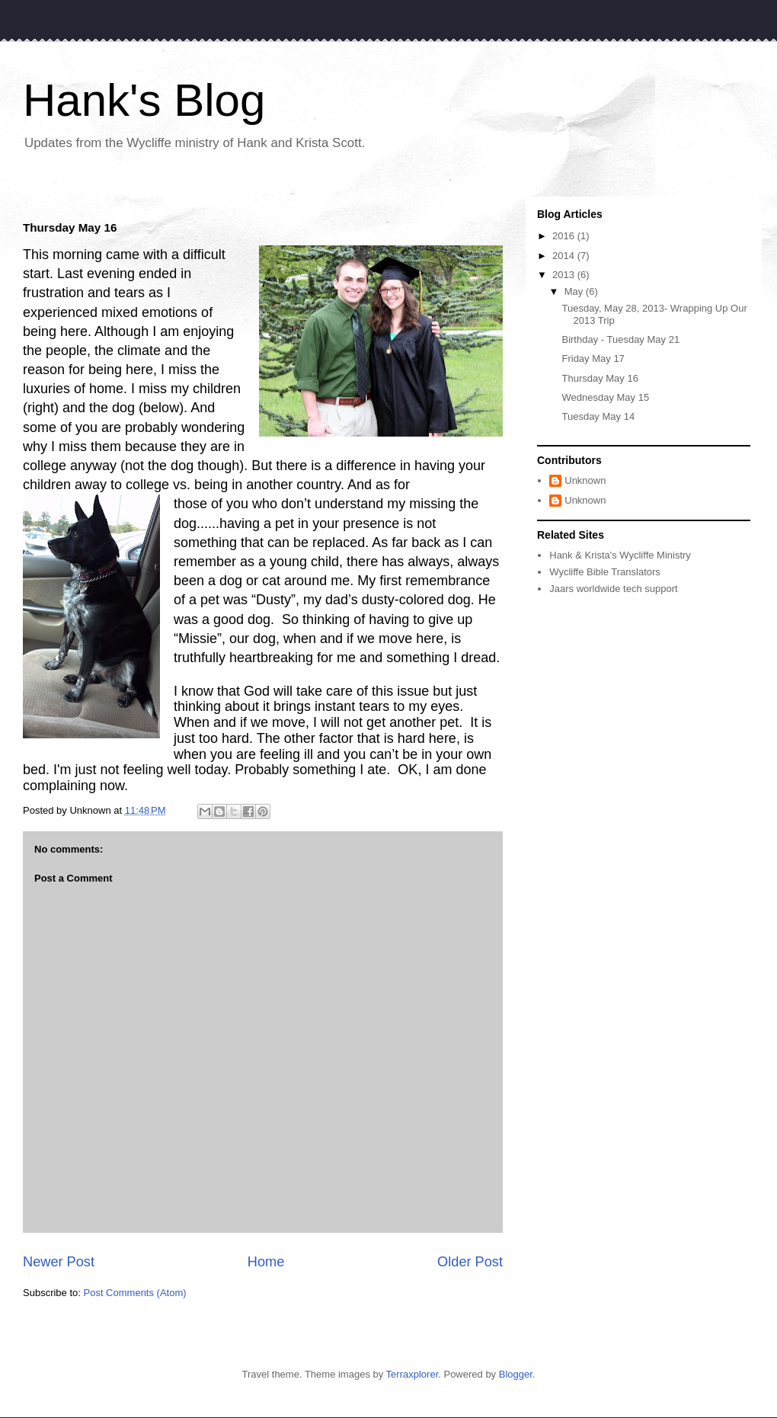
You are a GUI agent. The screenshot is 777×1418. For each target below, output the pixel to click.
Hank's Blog (144, 100)
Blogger (515, 1374)
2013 (564, 274)
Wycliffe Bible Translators (604, 572)
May (575, 291)
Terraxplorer (412, 1374)
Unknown (585, 480)
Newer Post (58, 1261)
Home (266, 1261)
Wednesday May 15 (605, 397)
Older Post (470, 1261)
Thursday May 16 (599, 378)
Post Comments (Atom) (135, 1292)
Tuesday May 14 (598, 416)
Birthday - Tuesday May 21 (620, 339)
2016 (564, 236)
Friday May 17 (592, 358)
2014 (564, 255)
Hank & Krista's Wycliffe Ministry (620, 555)
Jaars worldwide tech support (613, 588)
